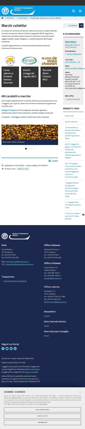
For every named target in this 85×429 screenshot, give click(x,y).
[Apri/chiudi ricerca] (73, 12)
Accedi (46, 328)
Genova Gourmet (73, 101)
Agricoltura (70, 44)
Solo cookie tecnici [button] (42, 409)
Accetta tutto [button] (42, 416)
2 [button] (28, 151)
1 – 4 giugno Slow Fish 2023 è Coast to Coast (73, 207)
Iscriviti (47, 318)
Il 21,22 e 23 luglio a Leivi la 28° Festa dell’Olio (72, 218)
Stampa (53, 163)
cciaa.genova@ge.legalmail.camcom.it (19, 266)
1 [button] (26, 151)
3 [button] (31, 151)
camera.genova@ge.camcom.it (17, 264)
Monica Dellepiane (74, 56)
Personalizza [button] (42, 422)
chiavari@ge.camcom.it (53, 280)
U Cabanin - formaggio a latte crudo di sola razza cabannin (25, 119)
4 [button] (33, 151)
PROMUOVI (10, 20)
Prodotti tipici (22, 20)
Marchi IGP (69, 118)
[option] (30, 137)
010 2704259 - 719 (72, 64)
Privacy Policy (43, 404)
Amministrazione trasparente (15, 283)
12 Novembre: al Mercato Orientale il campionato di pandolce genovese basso (72, 135)
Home (3, 20)
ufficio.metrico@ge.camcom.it (55, 304)
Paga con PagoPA (31, 374)
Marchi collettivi (71, 124)
